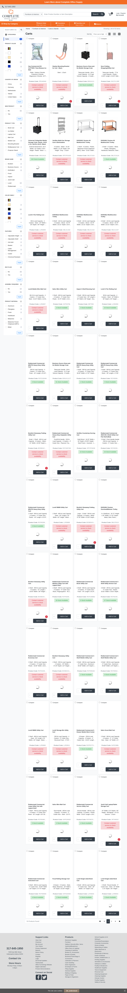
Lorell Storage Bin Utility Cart (60, 731)
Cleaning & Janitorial (71, 950)
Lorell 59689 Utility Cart (60, 507)
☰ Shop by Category (9, 24)
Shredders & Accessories (102, 961)
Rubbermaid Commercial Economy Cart (36, 656)
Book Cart (11, 128)
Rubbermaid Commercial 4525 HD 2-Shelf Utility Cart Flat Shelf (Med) (109, 435)
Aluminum (11, 306)
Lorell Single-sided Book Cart (85, 879)
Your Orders (39, 946)
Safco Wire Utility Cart (59, 289)
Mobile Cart (11, 140)
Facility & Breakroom (101, 966)
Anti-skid (10, 242)
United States (12, 97)
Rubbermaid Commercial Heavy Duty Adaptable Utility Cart (61, 435)
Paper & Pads (69, 975)
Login (37, 958)
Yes (9, 114)
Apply (19, 75)
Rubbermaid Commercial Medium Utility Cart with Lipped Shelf (60, 583)
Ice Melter (11, 131)
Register (38, 956)
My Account (121, 14)
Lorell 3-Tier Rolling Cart (36, 215)
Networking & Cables (101, 947)
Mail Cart (11, 137)
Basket (10, 245)
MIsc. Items (79, 944)
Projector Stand (13, 150)
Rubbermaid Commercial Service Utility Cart (85, 805)
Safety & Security (70, 944)
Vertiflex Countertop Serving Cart (86, 434)
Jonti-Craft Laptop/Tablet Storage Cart (109, 805)
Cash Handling (69, 962)
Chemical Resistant (14, 257)
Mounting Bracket (13, 144)
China (10, 84)
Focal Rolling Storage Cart (61, 879)
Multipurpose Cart (13, 147)
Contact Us (15, 958)
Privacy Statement (41, 948)
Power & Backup (100, 955)
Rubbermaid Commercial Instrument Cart (36, 879)
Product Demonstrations (42, 969)
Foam (10, 312)
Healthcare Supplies (101, 968)
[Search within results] (11, 30)
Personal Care (99, 972)
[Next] (115, 921)
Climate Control (99, 978)
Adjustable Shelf (13, 239)
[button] (109, 14)
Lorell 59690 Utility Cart (35, 730)
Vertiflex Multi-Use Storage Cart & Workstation (61, 141)
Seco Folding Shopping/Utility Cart (107, 67)
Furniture (68, 942)
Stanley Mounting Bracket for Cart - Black (60, 67)
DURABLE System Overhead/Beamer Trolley (109, 508)
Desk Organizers (70, 964)
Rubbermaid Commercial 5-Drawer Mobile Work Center (86, 731)
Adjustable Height (13, 236)
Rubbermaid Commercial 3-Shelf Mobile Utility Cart (85, 656)
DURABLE (11, 170)
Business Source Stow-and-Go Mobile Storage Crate (86, 67)
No (9, 111)
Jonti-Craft (11, 180)
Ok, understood (71, 991)
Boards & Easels (70, 954)
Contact (37, 954)
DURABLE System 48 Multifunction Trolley (84, 141)
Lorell (9, 183)
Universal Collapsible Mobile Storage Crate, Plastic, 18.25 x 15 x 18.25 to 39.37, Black (37, 142)
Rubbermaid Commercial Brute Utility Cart (85, 582)
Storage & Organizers (71, 977)
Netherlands (12, 90)
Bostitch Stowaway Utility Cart (36, 582)
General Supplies (70, 971)
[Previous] (104, 921)
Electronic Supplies (71, 940)
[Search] (67, 14)
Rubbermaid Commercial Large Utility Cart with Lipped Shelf (36, 806)
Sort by (89, 34)
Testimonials (39, 962)
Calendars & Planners (71, 960)
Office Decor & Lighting (72, 948)
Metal (9, 327)
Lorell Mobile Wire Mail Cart (37, 289)
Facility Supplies (100, 980)
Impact (10, 176)
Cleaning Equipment (101, 974)
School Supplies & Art (101, 937)
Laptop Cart (11, 134)
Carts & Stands (53, 29)
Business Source (13, 167)
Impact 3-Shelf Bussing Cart (86, 289)
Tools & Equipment (100, 970)
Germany (11, 87)
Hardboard (11, 315)
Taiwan (10, 93)
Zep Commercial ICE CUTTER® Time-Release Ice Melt (37, 68)
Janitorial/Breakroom (71, 946)
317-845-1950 (8, 7)
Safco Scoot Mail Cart (108, 730)
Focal (9, 173)
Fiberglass (11, 309)
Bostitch (10, 164)
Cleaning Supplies (100, 976)
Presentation (105, 941)
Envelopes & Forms (71, 966)
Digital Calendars (40, 966)
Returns (37, 950)
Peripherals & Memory (101, 953)
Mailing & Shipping (70, 973)
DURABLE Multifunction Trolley (60, 215)
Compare (31, 38)
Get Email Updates (41, 960)
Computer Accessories (101, 943)
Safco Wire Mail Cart (59, 804)
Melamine (11, 319)
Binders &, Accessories (72, 952)
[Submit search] (21, 30)
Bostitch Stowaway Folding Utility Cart (37, 434)
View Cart (38, 940)
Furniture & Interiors (39, 29)
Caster (10, 253)
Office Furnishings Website (43, 964)
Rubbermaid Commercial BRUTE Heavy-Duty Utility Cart (36, 365)
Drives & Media (99, 945)
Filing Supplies (69, 969)
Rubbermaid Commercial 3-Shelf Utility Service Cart (110, 582)
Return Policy (39, 952)
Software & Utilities (100, 964)
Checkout (38, 942)
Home (28, 29)
